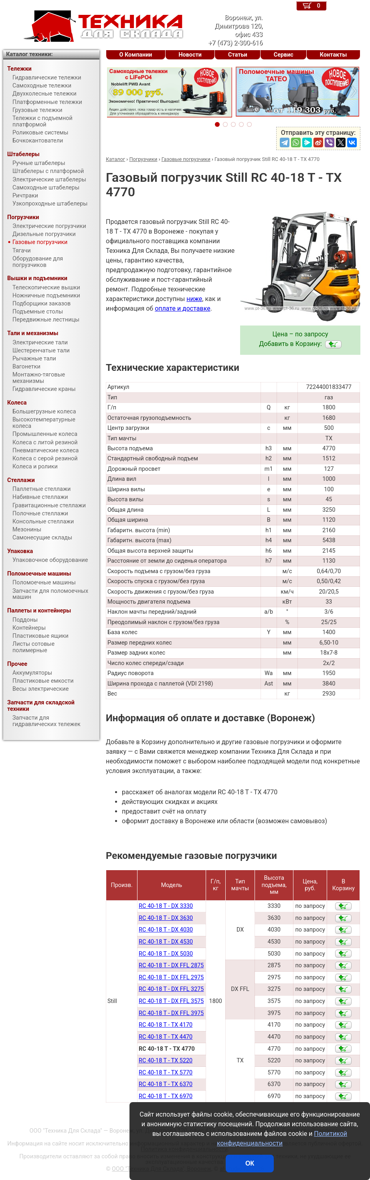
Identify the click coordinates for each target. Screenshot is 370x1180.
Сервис (283, 54)
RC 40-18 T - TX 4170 (165, 1024)
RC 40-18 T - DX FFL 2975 (171, 977)
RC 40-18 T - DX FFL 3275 (171, 989)
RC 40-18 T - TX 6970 (165, 1096)
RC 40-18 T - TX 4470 (165, 1037)
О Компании (135, 54)
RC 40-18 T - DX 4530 (166, 941)
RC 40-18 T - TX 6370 (165, 1084)
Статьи (237, 54)
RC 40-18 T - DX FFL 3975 (171, 1013)
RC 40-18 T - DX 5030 (166, 953)
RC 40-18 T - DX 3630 (166, 918)
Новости (190, 54)
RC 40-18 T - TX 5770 (165, 1072)
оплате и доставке (182, 308)
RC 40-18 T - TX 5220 (165, 1060)
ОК (249, 1163)
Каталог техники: (29, 54)
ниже (194, 299)
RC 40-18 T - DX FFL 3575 (171, 1001)
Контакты (333, 54)
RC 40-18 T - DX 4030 (166, 929)
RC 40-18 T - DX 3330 (166, 906)
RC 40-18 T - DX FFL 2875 (171, 965)
